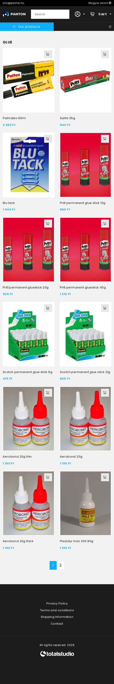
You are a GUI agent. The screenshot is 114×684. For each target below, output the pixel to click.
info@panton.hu (13, 3)
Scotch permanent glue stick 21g (85, 372)
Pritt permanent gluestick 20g (26, 287)
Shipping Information (57, 617)
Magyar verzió (100, 3)
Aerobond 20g (71, 456)
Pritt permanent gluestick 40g (83, 287)
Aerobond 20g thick (18, 541)
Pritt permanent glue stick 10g (83, 203)
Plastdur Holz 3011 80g (77, 541)
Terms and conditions (57, 610)
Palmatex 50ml (14, 118)
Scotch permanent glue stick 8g (27, 372)
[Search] (50, 14)
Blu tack (9, 203)
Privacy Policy (57, 603)
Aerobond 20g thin (17, 456)
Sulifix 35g (67, 118)
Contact (57, 623)
